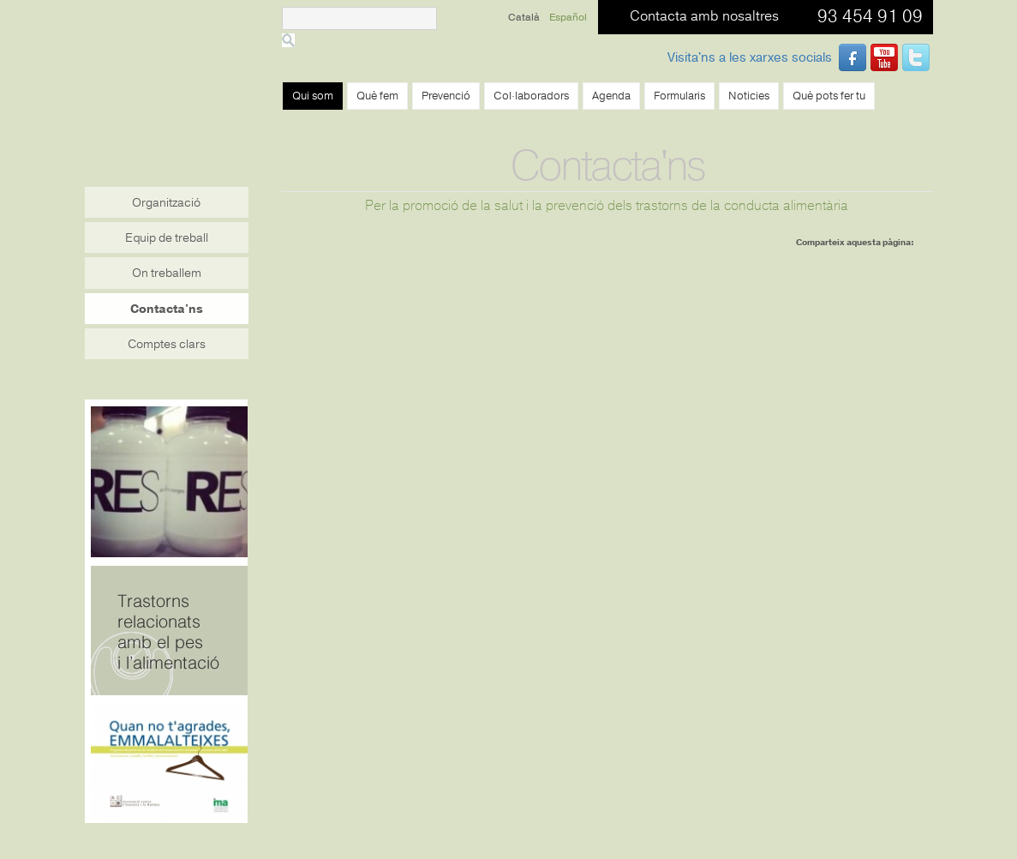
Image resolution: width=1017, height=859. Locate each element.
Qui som (312, 96)
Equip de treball (166, 238)
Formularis (679, 96)
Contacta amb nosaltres (704, 16)
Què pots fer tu (829, 96)
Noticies (748, 96)
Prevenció (446, 96)
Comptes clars (167, 344)
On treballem (166, 273)
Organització (166, 203)
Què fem (377, 96)
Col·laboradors (531, 96)
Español (568, 17)
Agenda (611, 96)
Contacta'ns (166, 309)
